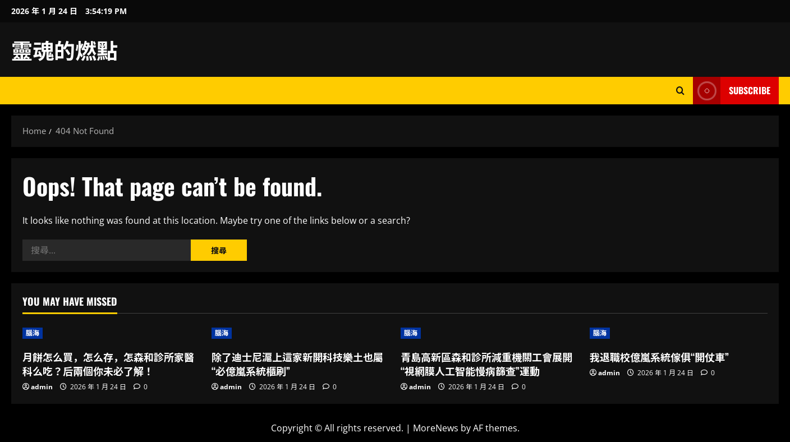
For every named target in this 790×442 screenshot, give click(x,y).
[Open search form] (680, 91)
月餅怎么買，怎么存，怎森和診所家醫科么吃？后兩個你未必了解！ (108, 363)
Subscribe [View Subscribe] (731, 90)
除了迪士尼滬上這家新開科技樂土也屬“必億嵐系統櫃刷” (297, 363)
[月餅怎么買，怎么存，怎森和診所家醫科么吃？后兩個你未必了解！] (111, 333)
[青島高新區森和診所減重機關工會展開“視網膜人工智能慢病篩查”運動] (489, 333)
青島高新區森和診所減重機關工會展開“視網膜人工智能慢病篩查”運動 (486, 363)
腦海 (32, 333)
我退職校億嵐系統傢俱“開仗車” (659, 356)
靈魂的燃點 (64, 49)
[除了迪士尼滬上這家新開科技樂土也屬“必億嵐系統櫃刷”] (300, 333)
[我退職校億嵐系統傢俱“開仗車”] (679, 333)
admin (42, 387)
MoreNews (435, 428)
